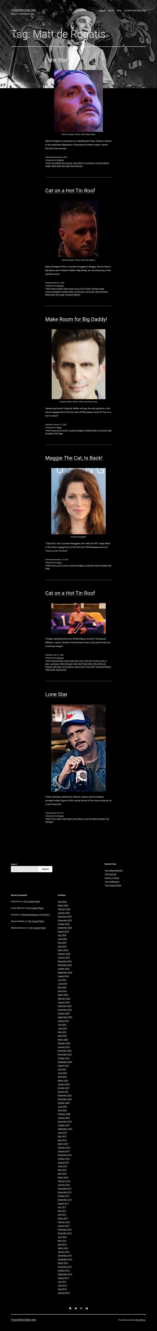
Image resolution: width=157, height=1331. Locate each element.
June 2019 (62, 1132)
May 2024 (62, 987)
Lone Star (56, 60)
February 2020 (64, 1114)
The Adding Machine (114, 870)
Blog (119, 10)
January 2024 (64, 1002)
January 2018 (64, 1185)
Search (14, 864)
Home (102, 10)
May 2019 (62, 1136)
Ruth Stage (65, 166)
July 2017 (62, 1207)
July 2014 (62, 1282)
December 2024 (65, 961)
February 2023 (64, 1043)
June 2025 (62, 939)
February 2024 (64, 998)
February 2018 (64, 1181)
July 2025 (62, 935)
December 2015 (65, 1255)
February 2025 (64, 954)
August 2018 (63, 1162)
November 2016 (65, 1233)
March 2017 (63, 1218)
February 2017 (64, 1222)
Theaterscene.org (23, 10)
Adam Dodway (57, 289)
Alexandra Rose (57, 661)
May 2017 (62, 1211)
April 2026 (62, 902)
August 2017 (63, 1203)
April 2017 (62, 1214)
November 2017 (65, 1192)
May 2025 (62, 943)
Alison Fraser (68, 289)
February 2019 (64, 1147)
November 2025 (65, 920)
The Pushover (111, 874)
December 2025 (65, 916)
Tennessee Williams (72, 295)
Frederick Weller (67, 292)
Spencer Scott (80, 667)
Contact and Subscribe (135, 10)
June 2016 (62, 1237)
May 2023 (62, 1032)
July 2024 (62, 980)
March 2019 (63, 1144)
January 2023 (64, 1047)
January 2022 (64, 1084)
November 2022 (65, 1054)
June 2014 (62, 1285)
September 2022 (65, 1062)
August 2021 (63, 1091)
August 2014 (63, 1278)
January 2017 (64, 1226)
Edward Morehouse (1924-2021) (36, 915)
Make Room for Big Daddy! (76, 319)
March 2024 (63, 995)
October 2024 (64, 969)
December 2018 (65, 1155)
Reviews (60, 160)
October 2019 (64, 1125)
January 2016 (64, 1252)
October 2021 (64, 1088)
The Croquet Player (113, 885)
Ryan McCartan (77, 166)
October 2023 (64, 1013)
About (111, 10)
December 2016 (65, 1229)
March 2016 (63, 1248)
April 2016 (62, 1244)
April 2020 (62, 1110)
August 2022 (63, 1065)
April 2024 (62, 991)
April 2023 (62, 1036)
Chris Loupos (56, 819)
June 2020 (62, 1106)
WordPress (141, 1320)
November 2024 (65, 965)
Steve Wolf (90, 667)
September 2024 (65, 972)
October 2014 (64, 1270)
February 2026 (64, 909)
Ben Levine (79, 661)
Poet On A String (112, 878)
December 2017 (65, 1188)
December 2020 (65, 1095)
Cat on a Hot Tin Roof (70, 190)
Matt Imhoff (78, 664)
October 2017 (64, 1196)
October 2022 (64, 1058)
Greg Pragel (67, 819)
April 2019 (62, 1140)
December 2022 (65, 1051)
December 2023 (65, 1006)
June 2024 (62, 984)
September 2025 (65, 928)
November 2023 (65, 1010)
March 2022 (63, 1080)
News (59, 428)
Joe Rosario (89, 163)
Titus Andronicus (112, 882)
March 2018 (63, 1177)
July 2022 (62, 1069)
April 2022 (62, 1077)
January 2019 (64, 1151)
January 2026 (64, 913)
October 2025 (64, 924)
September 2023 (65, 1017)
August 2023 (63, 1021)
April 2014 (62, 1289)
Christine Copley (98, 289)
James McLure (78, 163)
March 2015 (63, 1263)
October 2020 (64, 1103)
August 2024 (63, 976)
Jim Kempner (79, 292)
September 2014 (65, 1274)
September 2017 (65, 1200)
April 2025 (62, 946)
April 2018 (62, 1173)
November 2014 (65, 1267)
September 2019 (65, 1129)
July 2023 (62, 1024)
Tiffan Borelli (50, 670)
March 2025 (63, 950)
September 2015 (65, 1259)
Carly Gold (88, 661)
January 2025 (64, 957)
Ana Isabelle (56, 163)
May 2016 (62, 1241)
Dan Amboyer (67, 163)
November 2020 (65, 1099)
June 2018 (62, 1166)
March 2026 (63, 905)
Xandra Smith (61, 670)
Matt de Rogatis (101, 292)
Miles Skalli (56, 166)
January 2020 (64, 1118)
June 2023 (62, 1028)
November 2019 (65, 1121)
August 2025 (63, 931)
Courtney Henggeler (53, 292)
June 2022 (62, 1073)
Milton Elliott (50, 295)
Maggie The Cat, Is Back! (73, 458)
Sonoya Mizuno (68, 667)
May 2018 (62, 1170)
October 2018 (64, 1159)
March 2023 (63, 1039)
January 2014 (64, 1293)
